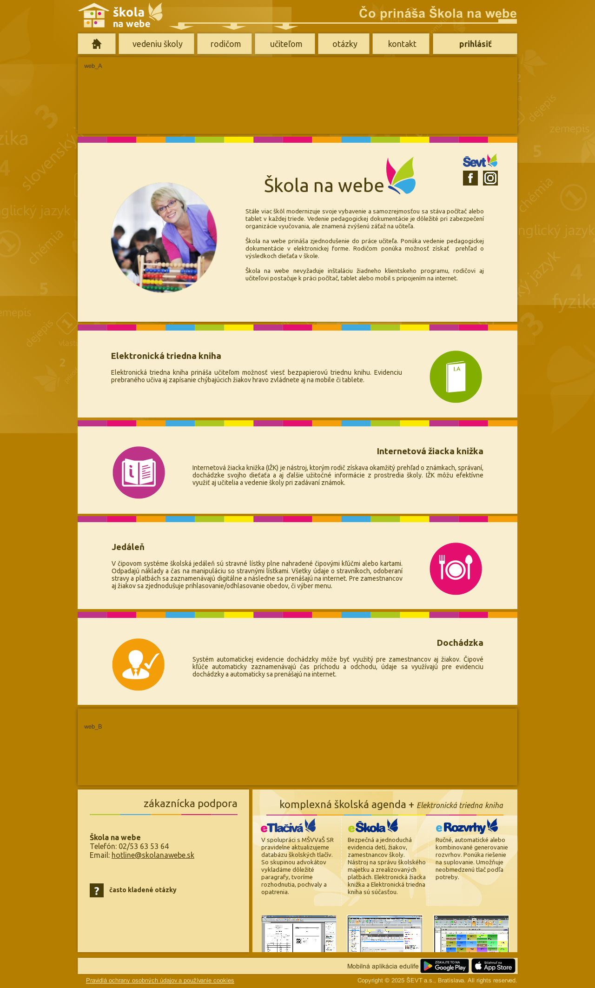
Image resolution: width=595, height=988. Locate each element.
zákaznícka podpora (191, 803)
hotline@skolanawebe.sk (153, 855)
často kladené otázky (143, 890)
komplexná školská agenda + (391, 804)
